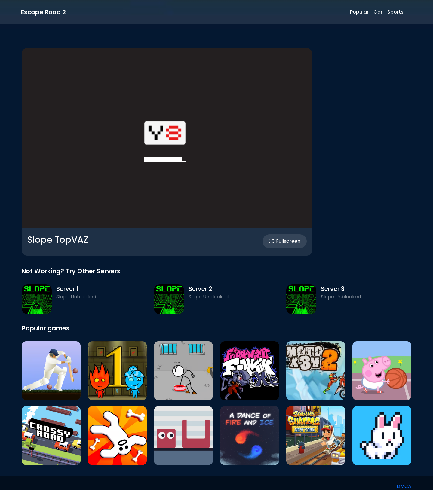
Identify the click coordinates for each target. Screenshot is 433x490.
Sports (395, 11)
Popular (359, 11)
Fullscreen (284, 241)
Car (377, 11)
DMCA (404, 486)
